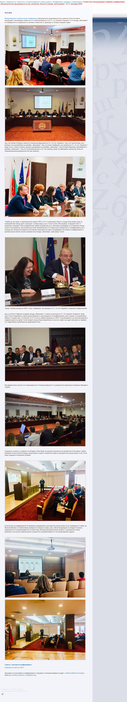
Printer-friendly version (3, 694)
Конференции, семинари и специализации (67, 2)
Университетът (11, 2)
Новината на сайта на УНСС (14, 667)
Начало (2, 2)
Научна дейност (46, 2)
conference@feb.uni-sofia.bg (74, 673)
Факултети (21, 2)
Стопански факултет (33, 2)
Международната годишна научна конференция (21, 18)
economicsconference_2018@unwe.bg (23, 675)
